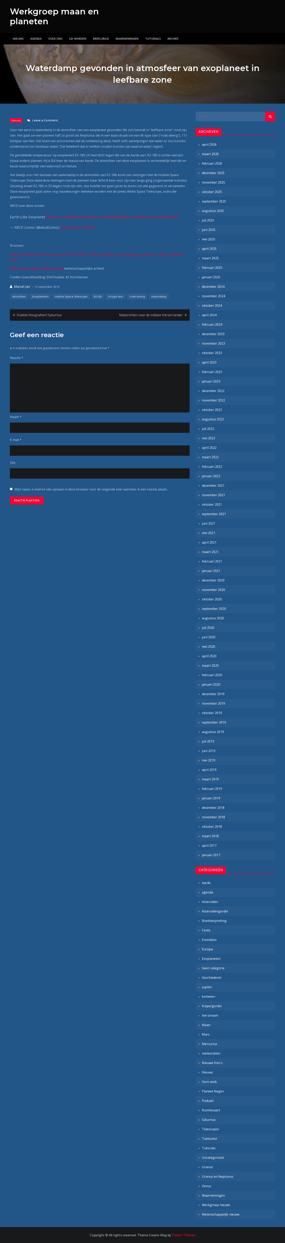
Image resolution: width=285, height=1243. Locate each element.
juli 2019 (208, 741)
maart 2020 (210, 665)
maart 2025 (210, 258)
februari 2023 (212, 372)
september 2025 (214, 201)
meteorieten (211, 1053)
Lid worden (77, 38)
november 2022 (213, 400)
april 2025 (209, 249)
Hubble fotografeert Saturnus (39, 315)
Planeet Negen (213, 1091)
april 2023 (209, 362)
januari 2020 (211, 684)
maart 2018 (210, 836)
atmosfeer (19, 296)
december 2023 (213, 334)
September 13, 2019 (77, 227)
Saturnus (209, 1119)
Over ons (55, 38)
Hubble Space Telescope (71, 296)
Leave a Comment (45, 120)
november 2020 (213, 590)
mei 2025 (208, 239)
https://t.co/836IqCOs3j (66, 217)
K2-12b (98, 296)
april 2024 (209, 315)
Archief (173, 38)
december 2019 (213, 694)
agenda (207, 892)
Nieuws (18, 38)
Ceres (206, 930)
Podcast (208, 1101)
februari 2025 (212, 267)
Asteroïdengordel (215, 911)
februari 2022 (212, 466)
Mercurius (101, 38)
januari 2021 (211, 571)
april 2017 (209, 845)
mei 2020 (208, 646)
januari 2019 (211, 798)
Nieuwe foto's (212, 1063)
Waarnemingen (127, 38)
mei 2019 (208, 760)
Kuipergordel (211, 1006)
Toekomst (209, 1138)
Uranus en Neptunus (217, 1176)
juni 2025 (208, 230)
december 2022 (213, 391)
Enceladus (209, 939)
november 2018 (213, 817)
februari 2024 (212, 324)
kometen (208, 996)
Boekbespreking (214, 921)
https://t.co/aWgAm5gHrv (109, 217)
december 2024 (213, 286)
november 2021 (213, 495)
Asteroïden (210, 902)
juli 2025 (208, 220)
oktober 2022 (212, 410)
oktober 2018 (212, 826)
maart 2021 (210, 552)
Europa (207, 949)
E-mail (16, 440)
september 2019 (214, 722)
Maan (206, 1025)
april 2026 (209, 144)
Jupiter (207, 987)
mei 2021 (208, 533)
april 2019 (209, 770)
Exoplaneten (40, 296)
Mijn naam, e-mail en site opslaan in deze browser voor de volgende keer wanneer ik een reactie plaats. (91, 489)
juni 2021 (208, 523)
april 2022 (209, 447)
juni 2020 (208, 637)
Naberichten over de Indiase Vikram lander (151, 315)
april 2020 (209, 656)
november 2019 (213, 703)
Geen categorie (213, 968)
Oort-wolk (209, 1082)
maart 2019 (210, 779)
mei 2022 (208, 438)
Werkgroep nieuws (216, 1205)
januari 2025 (211, 277)
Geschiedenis (211, 977)
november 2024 (213, 296)
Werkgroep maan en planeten (54, 16)
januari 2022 (211, 476)
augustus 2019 (213, 732)
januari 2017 (211, 855)
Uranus (207, 1167)
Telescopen (210, 1129)
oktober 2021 (212, 504)
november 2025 (213, 182)
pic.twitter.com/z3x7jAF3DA (155, 217)
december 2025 (213, 173)
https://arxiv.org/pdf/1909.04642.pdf (36, 268)
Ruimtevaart (211, 1110)
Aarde (206, 883)
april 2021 (209, 542)
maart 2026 (210, 154)
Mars (206, 1034)
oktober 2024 (212, 305)
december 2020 (213, 580)
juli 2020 (208, 627)
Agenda (36, 38)
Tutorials (153, 38)
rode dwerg (137, 296)
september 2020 (214, 609)
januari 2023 (211, 381)
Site (12, 462)
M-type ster (115, 296)
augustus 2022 (213, 419)
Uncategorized (213, 1157)
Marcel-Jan (22, 286)
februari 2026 (212, 163)
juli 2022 (208, 429)
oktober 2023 (212, 353)
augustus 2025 (213, 211)
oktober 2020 (212, 599)
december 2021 (213, 485)
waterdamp (158, 296)
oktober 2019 (212, 713)
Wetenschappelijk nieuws (220, 1214)
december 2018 (213, 807)
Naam (15, 417)
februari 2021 (212, 561)
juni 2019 (208, 751)
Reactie (16, 358)
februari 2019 (212, 788)
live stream (210, 1015)
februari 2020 (212, 675)
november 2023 (213, 343)
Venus (206, 1186)
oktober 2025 (212, 192)
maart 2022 (210, 457)
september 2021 (214, 514)
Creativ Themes (183, 1235)
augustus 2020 (213, 618)
